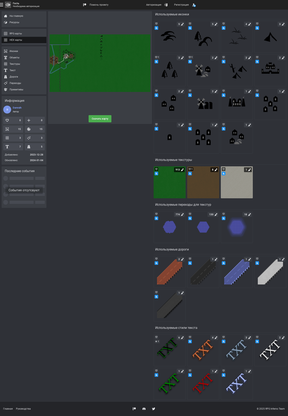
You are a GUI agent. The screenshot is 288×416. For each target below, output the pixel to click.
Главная (8, 409)
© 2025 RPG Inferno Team (271, 409)
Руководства (23, 409)
